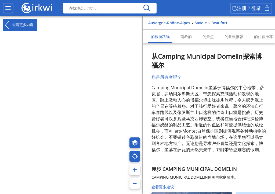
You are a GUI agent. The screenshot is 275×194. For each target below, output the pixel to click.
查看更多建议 (162, 186)
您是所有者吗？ (166, 77)
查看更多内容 (18, 25)
